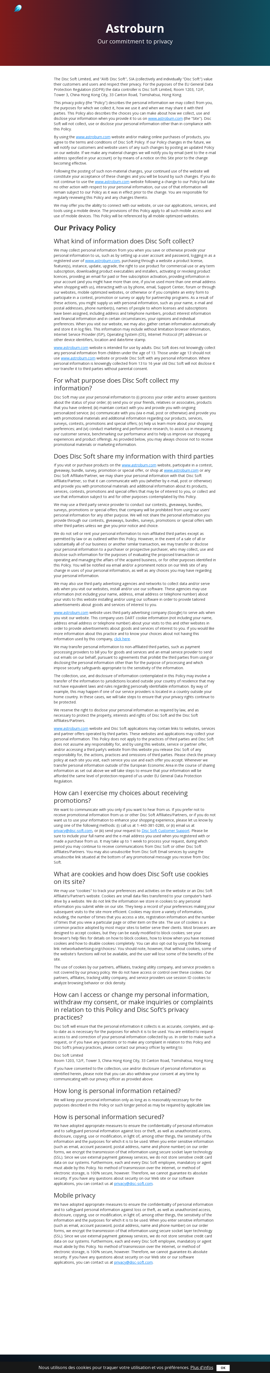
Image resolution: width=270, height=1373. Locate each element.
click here (122, 638)
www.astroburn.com (165, 118)
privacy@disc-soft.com (73, 830)
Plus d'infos (201, 1367)
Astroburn (17, 2)
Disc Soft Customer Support (166, 830)
